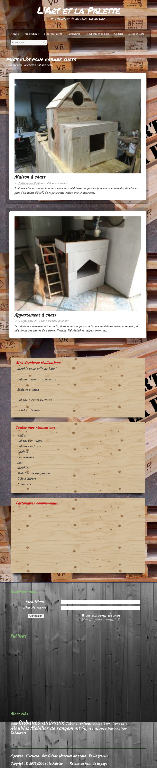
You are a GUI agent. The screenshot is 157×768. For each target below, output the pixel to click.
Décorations (25, 457)
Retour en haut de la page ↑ (90, 764)
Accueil (14, 33)
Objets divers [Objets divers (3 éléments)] (94, 728)
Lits (20, 462)
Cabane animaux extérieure (36, 379)
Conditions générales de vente (64, 756)
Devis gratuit (98, 756)
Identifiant (35, 601)
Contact (118, 33)
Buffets (22, 435)
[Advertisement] (77, 537)
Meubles (23, 468)
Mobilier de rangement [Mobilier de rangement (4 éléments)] (55, 728)
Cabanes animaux (57, 183)
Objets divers (26, 479)
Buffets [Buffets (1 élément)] (14, 724)
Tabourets (24, 484)
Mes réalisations (53, 33)
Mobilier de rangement (33, 473)
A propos (17, 756)
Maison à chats (30, 177)
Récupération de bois (97, 33)
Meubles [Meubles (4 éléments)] (20, 728)
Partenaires (74, 33)
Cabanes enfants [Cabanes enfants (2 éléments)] (79, 723)
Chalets (22, 452)
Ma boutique (32, 33)
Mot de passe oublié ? (100, 619)
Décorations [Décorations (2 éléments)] (110, 723)
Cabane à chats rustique (34, 400)
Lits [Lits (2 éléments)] (124, 723)
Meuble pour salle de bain (36, 369)
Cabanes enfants (29, 446)
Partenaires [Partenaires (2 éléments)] (117, 729)
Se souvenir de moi (103, 615)
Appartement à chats (35, 315)
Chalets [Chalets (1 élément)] (96, 724)
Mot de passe (35, 607)
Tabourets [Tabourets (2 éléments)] (18, 733)
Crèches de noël (28, 410)
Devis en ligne (136, 33)
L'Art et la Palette (78, 10)
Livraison (32, 756)
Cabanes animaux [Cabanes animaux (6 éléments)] (42, 722)
